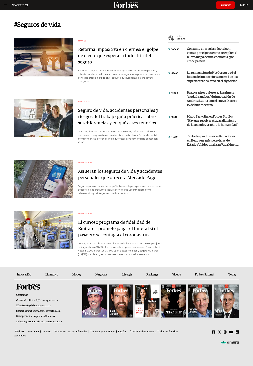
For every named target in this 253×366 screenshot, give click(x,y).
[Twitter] (219, 332)
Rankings (152, 274)
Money (76, 274)
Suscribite (225, 5)
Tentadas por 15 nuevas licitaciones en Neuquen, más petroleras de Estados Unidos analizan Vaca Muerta (212, 140)
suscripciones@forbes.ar (43, 316)
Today (232, 274)
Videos (176, 274)
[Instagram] (225, 332)
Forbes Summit (204, 274)
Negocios (101, 274)
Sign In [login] (244, 4)
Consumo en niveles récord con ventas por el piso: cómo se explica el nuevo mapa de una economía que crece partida (212, 55)
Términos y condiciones (102, 331)
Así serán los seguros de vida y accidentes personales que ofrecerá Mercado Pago (120, 174)
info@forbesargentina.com (38, 306)
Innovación (24, 274)
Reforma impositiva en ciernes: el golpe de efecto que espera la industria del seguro (118, 55)
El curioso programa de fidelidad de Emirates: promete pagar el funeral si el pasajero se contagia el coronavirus (118, 228)
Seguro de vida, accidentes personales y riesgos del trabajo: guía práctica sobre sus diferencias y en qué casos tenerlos (118, 116)
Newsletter (33, 331)
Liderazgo (51, 274)
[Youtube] (231, 332)
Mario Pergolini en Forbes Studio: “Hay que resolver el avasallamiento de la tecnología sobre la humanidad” (212, 121)
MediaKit (20, 331)
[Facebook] (213, 332)
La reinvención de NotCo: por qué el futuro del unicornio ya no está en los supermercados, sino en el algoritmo (212, 77)
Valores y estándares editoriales (70, 331)
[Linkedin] (237, 332)
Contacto (46, 331)
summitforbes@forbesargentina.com (43, 311)
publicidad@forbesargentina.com (43, 300)
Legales (122, 331)
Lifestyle (127, 274)
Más (208, 37)
